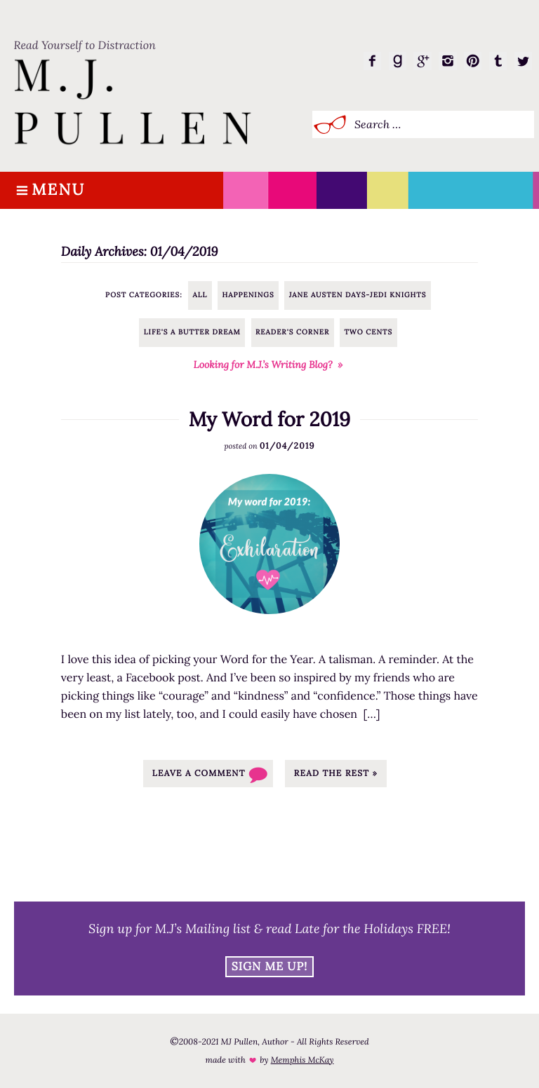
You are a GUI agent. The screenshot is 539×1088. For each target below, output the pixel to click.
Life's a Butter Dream (192, 331)
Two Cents (368, 331)
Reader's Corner (292, 331)
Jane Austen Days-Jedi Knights (358, 294)
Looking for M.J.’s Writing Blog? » (268, 364)
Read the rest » (336, 773)
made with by (269, 1060)
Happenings (248, 294)
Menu (58, 190)
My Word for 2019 (270, 419)
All (199, 294)
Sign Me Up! (270, 967)
